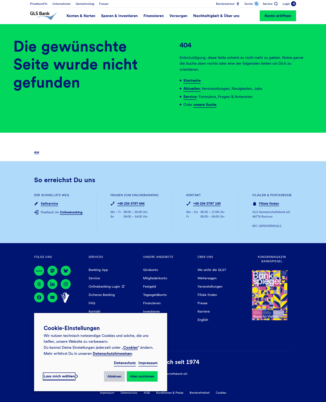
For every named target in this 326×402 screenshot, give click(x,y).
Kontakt (193, 195)
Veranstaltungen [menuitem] (210, 286)
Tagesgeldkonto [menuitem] (155, 295)
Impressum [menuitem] (107, 392)
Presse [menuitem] (202, 303)
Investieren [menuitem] (151, 311)
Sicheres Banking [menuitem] (102, 295)
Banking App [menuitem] (98, 270)
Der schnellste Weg (51, 195)
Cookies (130, 347)
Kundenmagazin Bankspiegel (272, 259)
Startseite (192, 80)
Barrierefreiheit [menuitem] (200, 392)
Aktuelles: (192, 88)
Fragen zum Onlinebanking (134, 195)
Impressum (148, 363)
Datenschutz (125, 363)
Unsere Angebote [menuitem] (158, 257)
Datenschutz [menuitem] (129, 392)
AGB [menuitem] (147, 392)
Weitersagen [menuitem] (207, 278)
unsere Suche (204, 104)
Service (189, 96)
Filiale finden (269, 203)
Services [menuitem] (96, 257)
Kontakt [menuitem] (94, 311)
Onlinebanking (71, 212)
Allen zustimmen (142, 376)
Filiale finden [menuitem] (207, 295)
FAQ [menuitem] (92, 303)
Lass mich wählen (59, 376)
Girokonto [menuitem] (150, 270)
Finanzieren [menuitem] (152, 303)
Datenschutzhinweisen (112, 353)
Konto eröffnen (278, 16)
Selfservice (49, 203)
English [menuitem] (203, 320)
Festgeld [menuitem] (149, 286)
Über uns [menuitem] (205, 257)
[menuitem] (38, 3)
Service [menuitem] (94, 278)
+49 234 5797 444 (130, 203)
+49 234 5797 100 (207, 203)
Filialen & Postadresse (272, 195)
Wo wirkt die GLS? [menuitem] (212, 270)
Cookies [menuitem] (221, 392)
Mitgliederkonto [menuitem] (155, 278)
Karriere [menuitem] (204, 311)
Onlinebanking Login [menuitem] (104, 286)
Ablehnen (114, 376)
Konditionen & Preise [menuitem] (169, 392)
